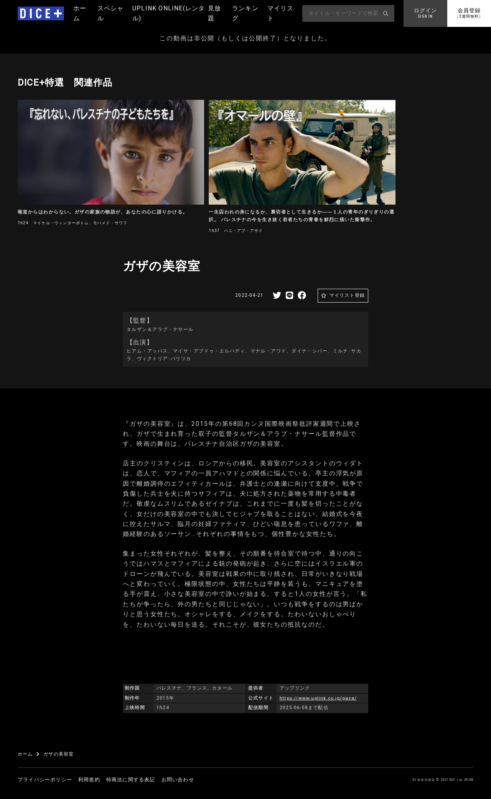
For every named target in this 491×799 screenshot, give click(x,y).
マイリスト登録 (347, 295)
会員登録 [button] (469, 13)
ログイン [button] (425, 13)
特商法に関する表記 (130, 779)
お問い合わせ (177, 779)
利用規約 (89, 779)
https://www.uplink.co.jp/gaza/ (319, 698)
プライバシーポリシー (45, 779)
